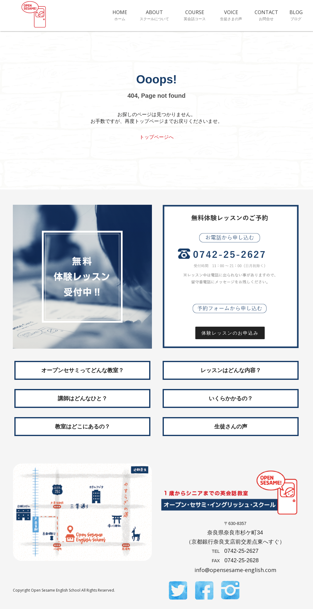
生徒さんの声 (230, 427)
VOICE (231, 15)
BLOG (296, 15)
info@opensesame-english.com (235, 570)
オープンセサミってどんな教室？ (82, 370)
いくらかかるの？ (231, 398)
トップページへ (156, 137)
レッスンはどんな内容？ (231, 370)
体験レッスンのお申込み (233, 333)
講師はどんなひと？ (82, 398)
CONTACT (266, 15)
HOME (119, 15)
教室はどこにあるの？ (82, 427)
